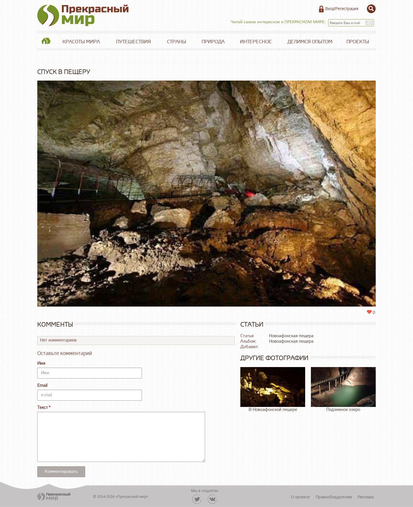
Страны (176, 42)
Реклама (366, 497)
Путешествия (133, 42)
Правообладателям (333, 497)
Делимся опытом (309, 42)
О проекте (300, 497)
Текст (42, 407)
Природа (213, 42)
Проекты (357, 42)
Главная (45, 42)
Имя (41, 363)
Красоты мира (81, 42)
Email (42, 385)
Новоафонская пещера (291, 336)
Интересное (256, 42)
